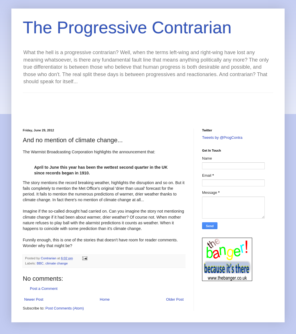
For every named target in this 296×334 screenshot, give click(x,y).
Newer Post (33, 299)
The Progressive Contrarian (127, 27)
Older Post (175, 299)
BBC (40, 263)
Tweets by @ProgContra (222, 137)
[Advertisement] (126, 106)
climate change (56, 263)
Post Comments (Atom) (65, 308)
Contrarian (49, 258)
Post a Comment (43, 288)
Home (105, 299)
